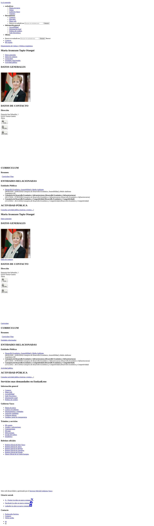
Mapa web (12, 21)
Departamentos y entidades (14, 411)
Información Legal (11, 398)
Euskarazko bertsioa (12, 514)
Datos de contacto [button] (11, 57)
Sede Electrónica (15, 33)
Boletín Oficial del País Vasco (15, 445)
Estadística (8, 436)
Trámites (12, 14)
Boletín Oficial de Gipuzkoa (14, 450)
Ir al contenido (6, 2)
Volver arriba (9, 518)
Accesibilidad (14, 27)
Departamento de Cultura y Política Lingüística (17, 46)
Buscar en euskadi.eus (16, 23)
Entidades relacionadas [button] (12, 60)
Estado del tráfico (11, 435)
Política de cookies (15, 31)
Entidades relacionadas (8, 340)
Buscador (12, 19)
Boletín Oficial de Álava (13, 447)
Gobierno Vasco (14, 12)
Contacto (12, 17)
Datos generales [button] (10, 55)
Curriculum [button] (9, 59)
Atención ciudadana (12, 413)
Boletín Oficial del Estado (14, 452)
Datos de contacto (7, 259)
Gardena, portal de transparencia (16, 417)
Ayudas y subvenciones (13, 427)
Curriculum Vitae (8, 176)
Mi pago (8, 431)
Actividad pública (7, 368)
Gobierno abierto (11, 415)
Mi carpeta (8, 42)
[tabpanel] (77, 83)
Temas (11, 10)
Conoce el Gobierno (12, 410)
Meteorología (9, 433)
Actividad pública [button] (11, 62)
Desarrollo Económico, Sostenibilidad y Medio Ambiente (24, 189)
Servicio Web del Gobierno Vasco (41, 491)
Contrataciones (10, 429)
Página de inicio (14, 8)
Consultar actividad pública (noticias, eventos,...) (17, 210)
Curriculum (5, 323)
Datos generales (6, 219)
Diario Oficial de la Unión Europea (17, 454)
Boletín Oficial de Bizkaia (14, 448)
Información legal (15, 29)
